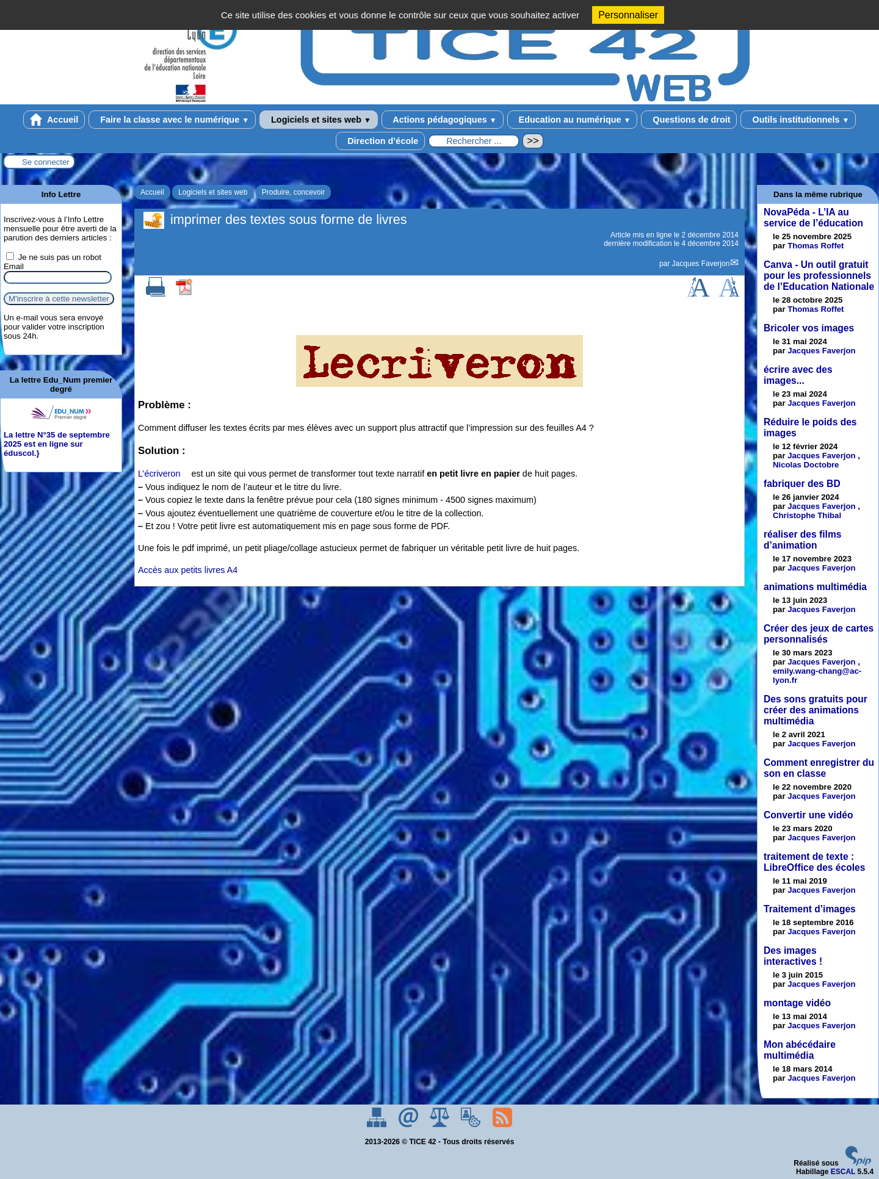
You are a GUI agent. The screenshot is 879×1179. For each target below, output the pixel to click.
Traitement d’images (810, 909)
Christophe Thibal (807, 515)
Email (14, 266)
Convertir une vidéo (808, 815)
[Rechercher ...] (473, 141)
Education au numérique (572, 120)
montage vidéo (797, 1003)
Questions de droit (689, 120)
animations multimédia (815, 587)
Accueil (54, 120)
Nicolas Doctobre (806, 464)
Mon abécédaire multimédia (800, 1050)
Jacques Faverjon (701, 263)
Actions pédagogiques (442, 120)
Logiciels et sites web (318, 120)
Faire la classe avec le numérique (172, 120)
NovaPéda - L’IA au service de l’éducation (813, 217)
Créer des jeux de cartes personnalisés (819, 633)
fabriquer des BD (802, 483)
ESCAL (843, 1171)
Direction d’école (380, 141)
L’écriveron (159, 473)
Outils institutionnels (798, 120)
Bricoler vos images (809, 328)
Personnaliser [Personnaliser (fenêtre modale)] (628, 15)
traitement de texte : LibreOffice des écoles (814, 862)
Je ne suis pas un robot (53, 257)
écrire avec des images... (798, 375)
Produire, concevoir (293, 192)
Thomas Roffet (815, 245)
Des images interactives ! (793, 956)
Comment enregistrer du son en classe (819, 768)
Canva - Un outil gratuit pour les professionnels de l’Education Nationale (819, 275)
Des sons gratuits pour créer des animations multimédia (815, 710)
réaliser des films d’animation (802, 539)
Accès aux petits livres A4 (187, 570)
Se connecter (46, 162)
